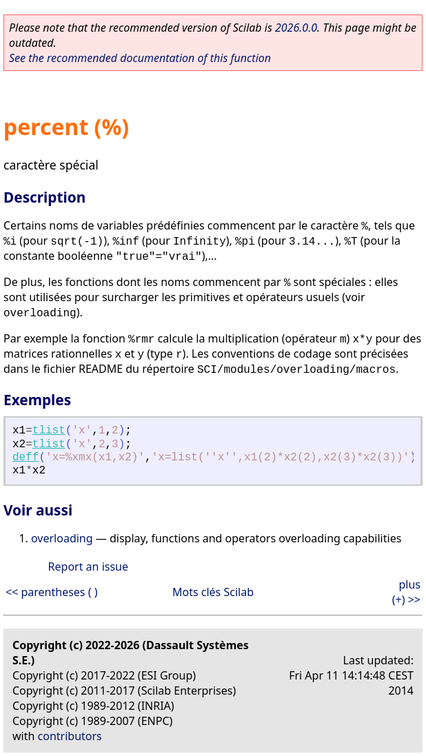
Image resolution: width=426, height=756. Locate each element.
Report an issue (88, 566)
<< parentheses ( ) (51, 592)
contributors (70, 736)
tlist (48, 431)
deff (25, 457)
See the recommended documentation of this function (140, 57)
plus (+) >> (406, 592)
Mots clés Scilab (213, 592)
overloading (62, 538)
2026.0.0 (296, 27)
